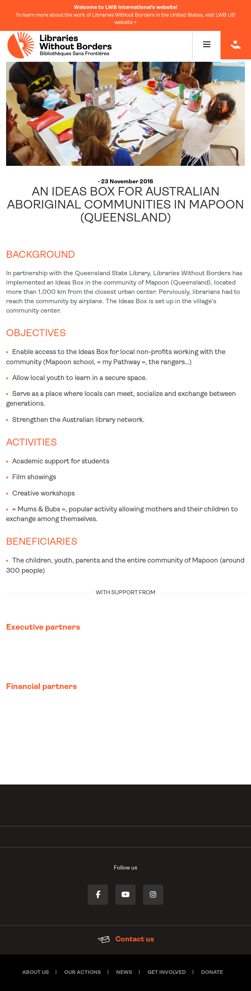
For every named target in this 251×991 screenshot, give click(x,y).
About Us (35, 972)
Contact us (125, 939)
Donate (212, 972)
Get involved (166, 972)
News (124, 972)
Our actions (82, 972)
